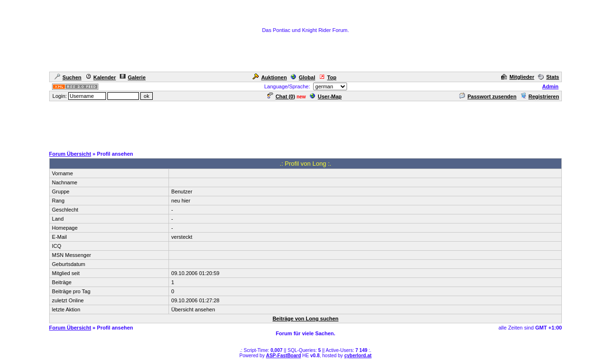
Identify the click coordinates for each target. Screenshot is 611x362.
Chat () (281, 96)
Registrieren (539, 96)
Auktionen (270, 77)
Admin (550, 86)
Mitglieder (517, 77)
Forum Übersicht (70, 154)
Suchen (68, 77)
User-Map (326, 96)
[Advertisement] (305, 123)
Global (303, 77)
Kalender (100, 77)
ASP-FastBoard (283, 355)
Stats (548, 77)
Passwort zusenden (487, 96)
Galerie (133, 77)
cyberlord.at (357, 355)
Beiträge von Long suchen (305, 318)
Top (327, 77)
